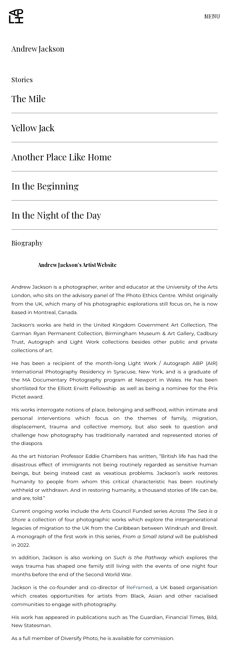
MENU (212, 16)
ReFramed (139, 587)
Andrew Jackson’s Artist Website (77, 264)
